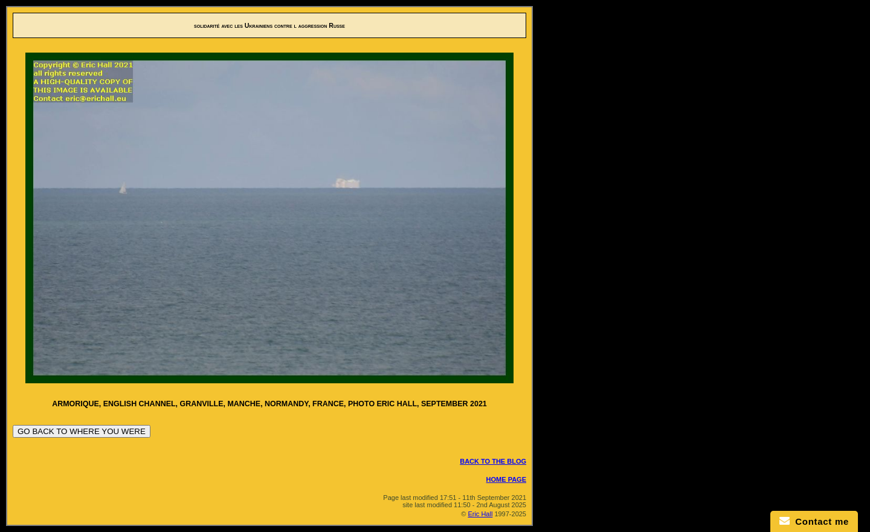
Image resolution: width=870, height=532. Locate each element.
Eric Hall (480, 513)
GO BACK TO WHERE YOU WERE (82, 431)
